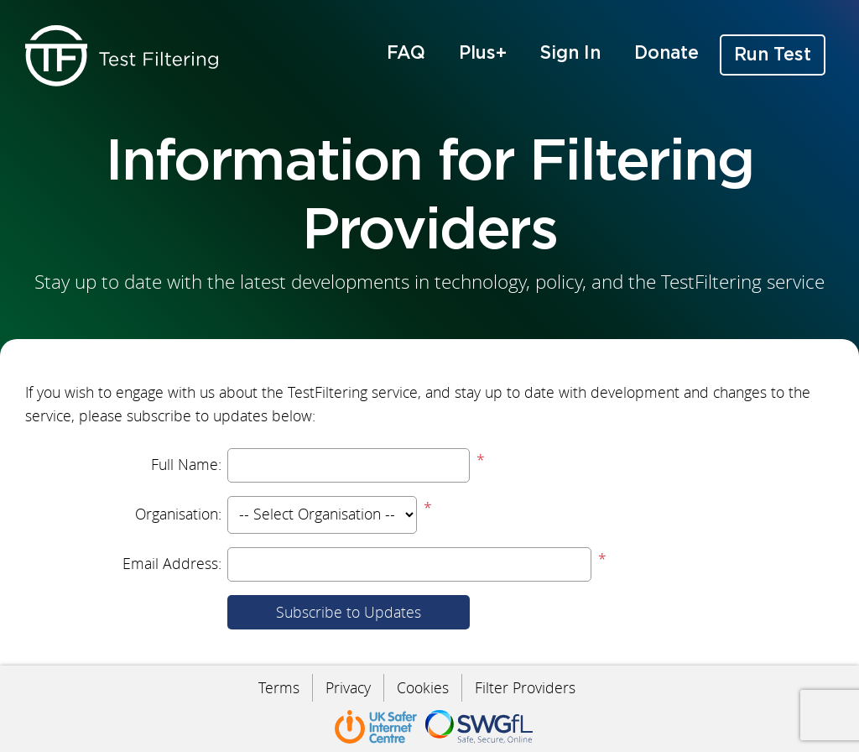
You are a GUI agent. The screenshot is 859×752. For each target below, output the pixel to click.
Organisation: (178, 514)
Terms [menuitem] (278, 687)
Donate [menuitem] (666, 53)
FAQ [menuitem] (406, 53)
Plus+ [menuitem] (483, 53)
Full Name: (186, 464)
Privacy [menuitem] (348, 687)
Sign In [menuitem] (570, 53)
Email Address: (171, 563)
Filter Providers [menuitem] (525, 687)
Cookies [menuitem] (423, 687)
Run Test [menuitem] (772, 55)
